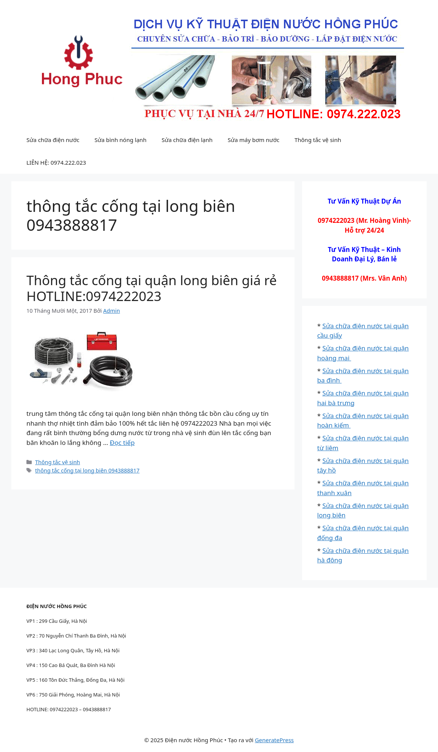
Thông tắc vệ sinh (318, 140)
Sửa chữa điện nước (52, 140)
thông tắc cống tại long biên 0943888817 (87, 470)
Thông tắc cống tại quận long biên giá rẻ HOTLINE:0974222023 (151, 288)
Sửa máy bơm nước (253, 140)
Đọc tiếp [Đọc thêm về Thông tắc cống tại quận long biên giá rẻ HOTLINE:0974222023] (122, 442)
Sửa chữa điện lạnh (187, 140)
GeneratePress (274, 740)
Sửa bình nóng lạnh (120, 140)
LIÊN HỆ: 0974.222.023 (56, 162)
